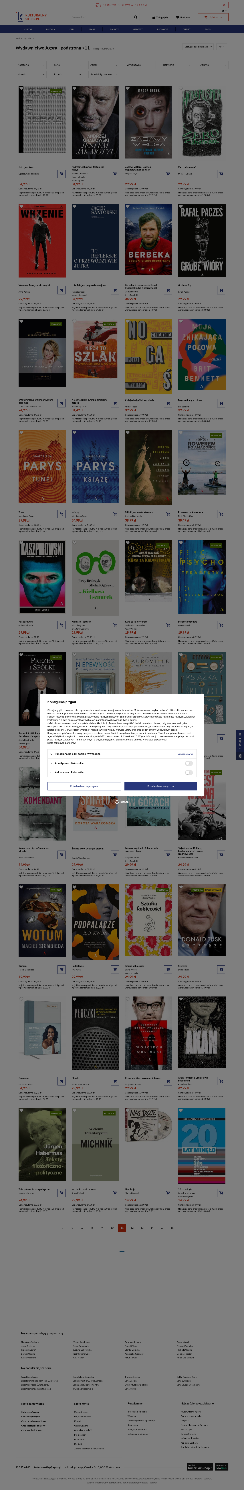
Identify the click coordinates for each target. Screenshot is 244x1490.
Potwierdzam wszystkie (160, 786)
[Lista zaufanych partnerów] (61, 743)
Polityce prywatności (155, 739)
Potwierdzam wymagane (84, 786)
